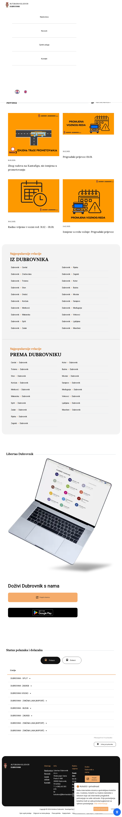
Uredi (113, 809)
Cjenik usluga (44, 45)
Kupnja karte (66, 813)
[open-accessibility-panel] (117, 812)
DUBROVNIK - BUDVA (19, 708)
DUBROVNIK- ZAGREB (20, 686)
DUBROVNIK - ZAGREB (20, 716)
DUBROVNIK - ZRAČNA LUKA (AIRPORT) (27, 701)
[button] (1, 816)
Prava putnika (56, 813)
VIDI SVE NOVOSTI (103, 102)
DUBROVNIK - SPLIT (19, 678)
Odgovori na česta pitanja (41, 813)
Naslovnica (44, 17)
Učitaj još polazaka (107, 744)
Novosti (44, 31)
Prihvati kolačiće (100, 809)
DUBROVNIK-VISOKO (19, 693)
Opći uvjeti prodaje (25, 813)
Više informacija (100, 803)
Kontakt (44, 59)
